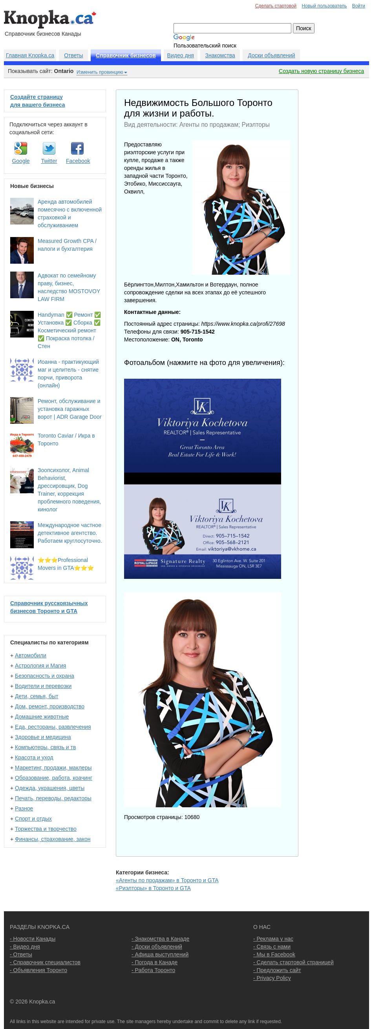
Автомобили (30, 655)
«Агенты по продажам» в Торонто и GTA (167, 880)
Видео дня (180, 55)
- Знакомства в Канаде (160, 939)
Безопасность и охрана (44, 676)
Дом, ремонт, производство (49, 706)
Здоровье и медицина (43, 737)
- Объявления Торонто (38, 970)
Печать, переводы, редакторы (53, 798)
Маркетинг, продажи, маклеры (53, 767)
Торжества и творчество (46, 829)
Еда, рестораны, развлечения (53, 727)
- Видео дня (25, 946)
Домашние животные (42, 716)
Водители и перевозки (43, 686)
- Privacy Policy (272, 978)
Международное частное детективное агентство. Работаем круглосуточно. (70, 533)
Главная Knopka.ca (30, 55)
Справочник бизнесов (126, 55)
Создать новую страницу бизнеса (321, 71)
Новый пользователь (324, 6)
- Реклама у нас (273, 939)
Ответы (73, 55)
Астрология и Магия (40, 665)
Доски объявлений (271, 55)
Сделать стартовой (276, 6)
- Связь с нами (272, 946)
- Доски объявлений (157, 946)
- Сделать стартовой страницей (293, 962)
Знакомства (220, 55)
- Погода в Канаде (154, 962)
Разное (24, 808)
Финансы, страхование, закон (52, 839)
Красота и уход (34, 757)
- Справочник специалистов (45, 962)
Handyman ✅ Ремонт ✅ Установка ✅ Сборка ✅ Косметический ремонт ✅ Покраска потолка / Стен (69, 330)
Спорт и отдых (33, 819)
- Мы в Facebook (274, 954)
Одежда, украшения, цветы (49, 788)
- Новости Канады (32, 939)
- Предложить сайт (277, 970)
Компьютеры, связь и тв (45, 747)
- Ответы (21, 954)
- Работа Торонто (153, 970)
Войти (358, 6)
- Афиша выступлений (160, 954)
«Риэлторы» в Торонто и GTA (153, 888)
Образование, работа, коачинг (53, 778)
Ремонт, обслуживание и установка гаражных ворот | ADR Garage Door (70, 409)
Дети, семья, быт (36, 696)
